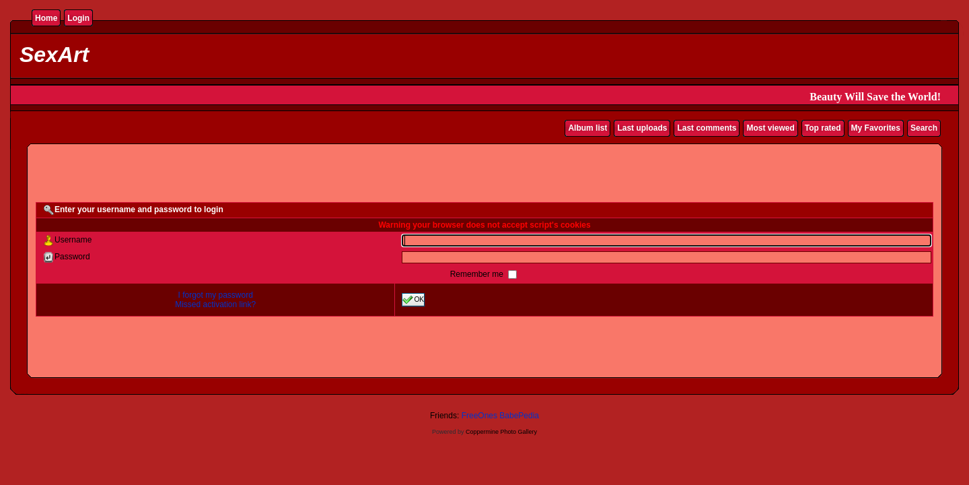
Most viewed (770, 128)
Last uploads (642, 128)
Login (78, 18)
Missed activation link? (215, 304)
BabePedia (519, 415)
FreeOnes (479, 415)
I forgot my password (215, 295)
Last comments (706, 128)
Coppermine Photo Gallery (501, 431)
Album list (587, 128)
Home (46, 18)
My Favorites (875, 128)
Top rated (823, 128)
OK (413, 299)
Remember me (478, 274)
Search (923, 128)
